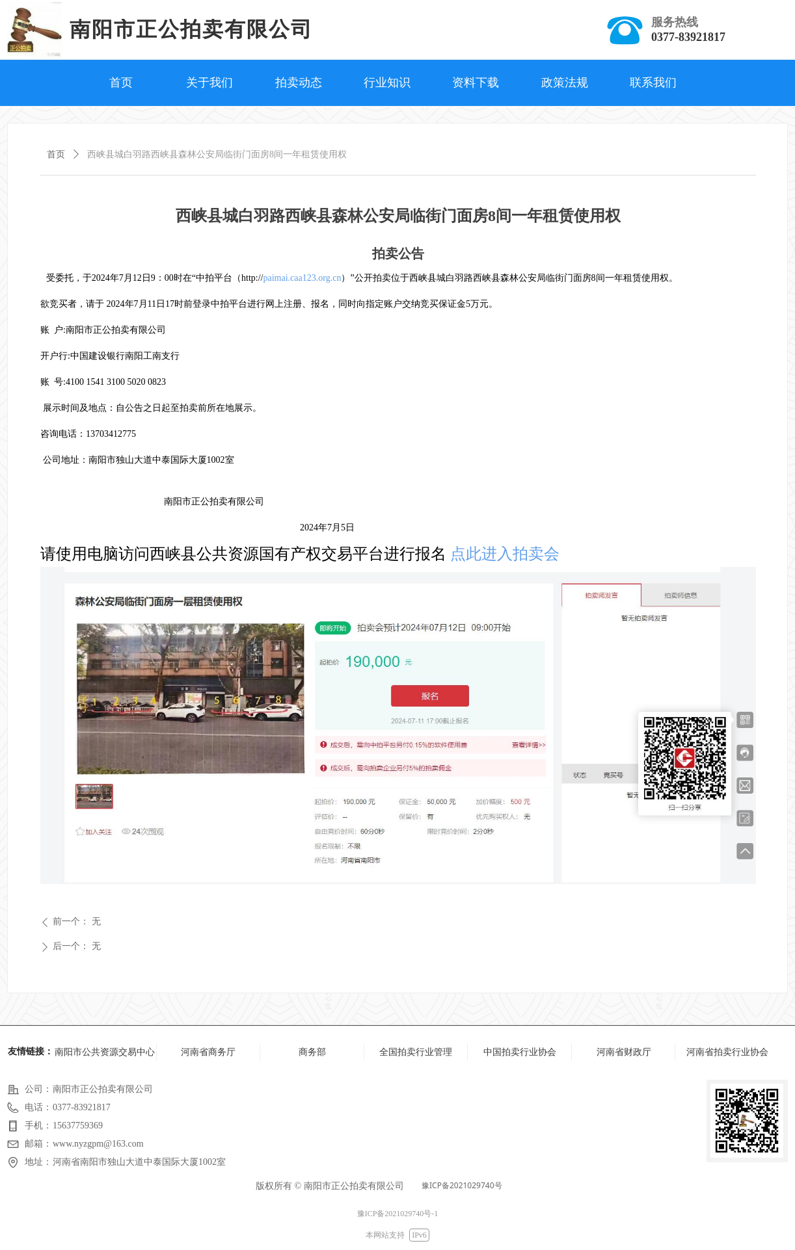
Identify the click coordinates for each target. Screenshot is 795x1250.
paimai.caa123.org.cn (302, 278)
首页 (56, 154)
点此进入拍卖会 (504, 553)
